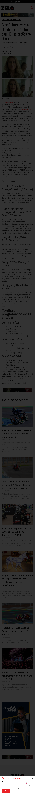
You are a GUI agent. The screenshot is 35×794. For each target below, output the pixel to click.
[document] (17, 397)
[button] (32, 778)
